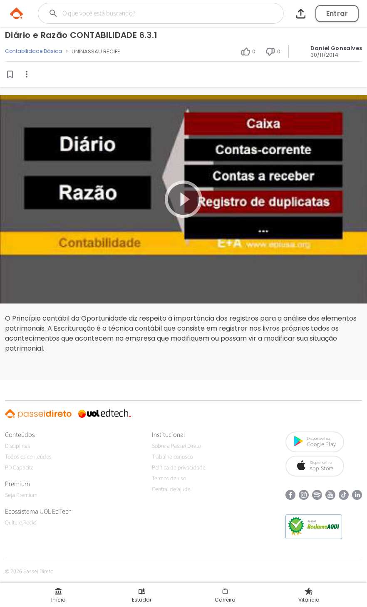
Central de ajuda (171, 489)
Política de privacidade (179, 468)
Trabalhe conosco (172, 457)
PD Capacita (19, 468)
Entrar (337, 13)
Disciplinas (17, 446)
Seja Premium (21, 495)
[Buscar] (149, 13)
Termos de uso (169, 479)
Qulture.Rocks (21, 523)
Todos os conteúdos (28, 457)
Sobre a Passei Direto (176, 446)
